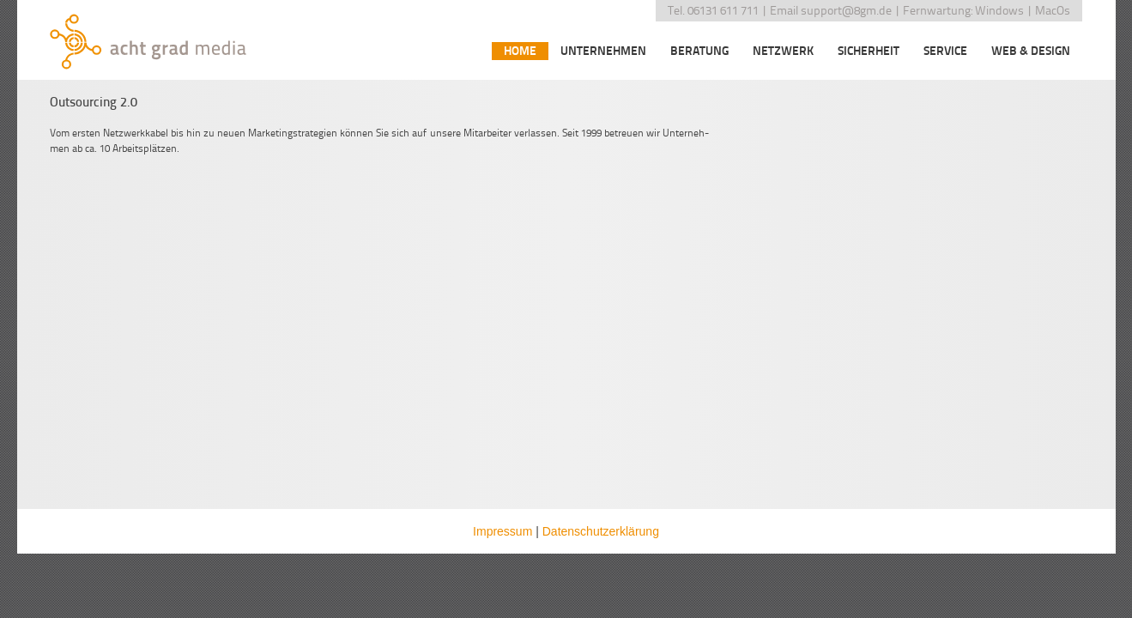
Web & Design (1030, 51)
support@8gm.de (846, 10)
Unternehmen (603, 51)
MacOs (1052, 10)
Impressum (502, 531)
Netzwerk (783, 51)
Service (945, 51)
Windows (999, 10)
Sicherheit (868, 51)
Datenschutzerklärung (600, 531)
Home (520, 51)
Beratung (699, 51)
